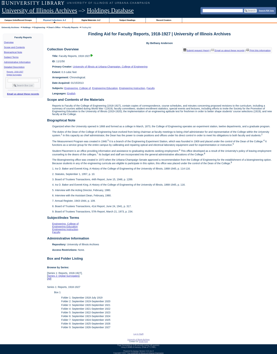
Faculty (151, 88)
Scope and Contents (14, 47)
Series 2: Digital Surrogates (63, 275)
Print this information (258, 50)
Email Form (143, 342)
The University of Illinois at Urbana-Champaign (145, 353)
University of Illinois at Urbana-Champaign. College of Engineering (110, 66)
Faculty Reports (71, 27)
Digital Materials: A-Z (90, 20)
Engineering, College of (77, 88)
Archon (136, 351)
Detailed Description (14, 67)
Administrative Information (17, 62)
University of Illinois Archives (39, 10)
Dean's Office (54, 27)
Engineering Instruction (132, 88)
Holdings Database (110, 10)
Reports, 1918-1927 (15, 72)
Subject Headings (127, 20)
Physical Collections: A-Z (54, 20)
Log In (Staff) (138, 334)
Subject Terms (11, 57)
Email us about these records (23, 94)
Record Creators (163, 20)
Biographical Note (13, 52)
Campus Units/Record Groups (18, 20)
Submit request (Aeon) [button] (196, 50)
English (71, 93)
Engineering (39, 27)
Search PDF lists (266, 10)
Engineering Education (105, 88)
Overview (9, 42)
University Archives (10, 27)
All (49, 278)
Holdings (27, 27)
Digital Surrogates (14, 75)
